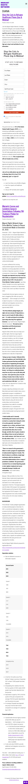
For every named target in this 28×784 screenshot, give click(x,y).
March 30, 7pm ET (9, 97)
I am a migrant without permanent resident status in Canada (12, 104)
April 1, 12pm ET (8, 98)
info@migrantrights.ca (14, 780)
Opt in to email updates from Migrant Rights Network (12, 117)
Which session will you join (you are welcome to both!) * (14, 94)
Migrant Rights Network (5, 5)
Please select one (9, 101)
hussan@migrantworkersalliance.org (11, 769)
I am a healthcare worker (10, 107)
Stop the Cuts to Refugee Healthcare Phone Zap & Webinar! (12, 17)
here (17, 755)
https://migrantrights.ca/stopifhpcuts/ (16, 196)
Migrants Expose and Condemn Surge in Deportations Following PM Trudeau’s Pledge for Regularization (13, 211)
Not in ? (5, 91)
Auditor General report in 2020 (15, 735)
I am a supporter (8, 109)
